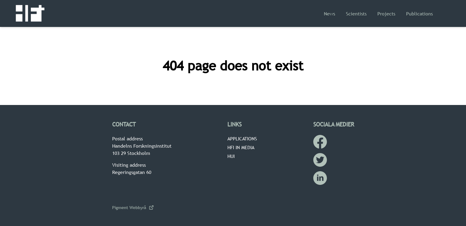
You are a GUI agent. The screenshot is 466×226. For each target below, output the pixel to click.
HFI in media (240, 147)
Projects (386, 13)
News (329, 13)
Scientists (356, 13)
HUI (231, 156)
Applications (242, 138)
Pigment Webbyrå (133, 207)
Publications (419, 13)
